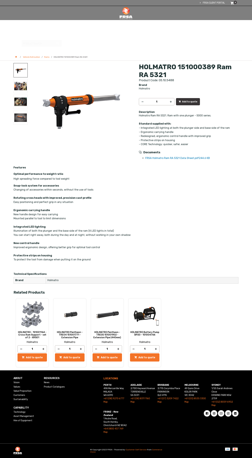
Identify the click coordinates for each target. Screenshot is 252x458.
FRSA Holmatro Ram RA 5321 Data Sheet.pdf (177, 158)
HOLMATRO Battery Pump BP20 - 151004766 (144, 333)
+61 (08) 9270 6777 (114, 398)
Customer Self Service (136, 450)
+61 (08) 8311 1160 (140, 398)
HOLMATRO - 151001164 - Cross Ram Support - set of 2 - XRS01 (32, 335)
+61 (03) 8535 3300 (195, 398)
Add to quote (189, 101)
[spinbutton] (156, 101)
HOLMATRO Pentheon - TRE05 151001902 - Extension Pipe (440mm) (107, 335)
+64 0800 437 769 (113, 428)
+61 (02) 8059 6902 (222, 402)
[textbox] (215, 17)
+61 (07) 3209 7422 (168, 398)
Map (106, 402)
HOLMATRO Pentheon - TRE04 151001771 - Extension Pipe (70, 335)
